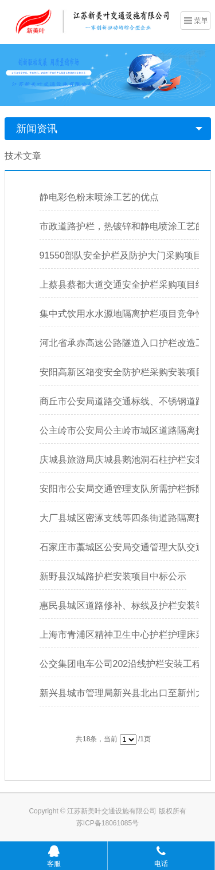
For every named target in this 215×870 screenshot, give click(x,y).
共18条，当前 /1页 (113, 739)
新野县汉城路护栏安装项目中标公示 (113, 576)
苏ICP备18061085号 (107, 823)
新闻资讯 (36, 128)
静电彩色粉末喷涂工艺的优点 (99, 197)
